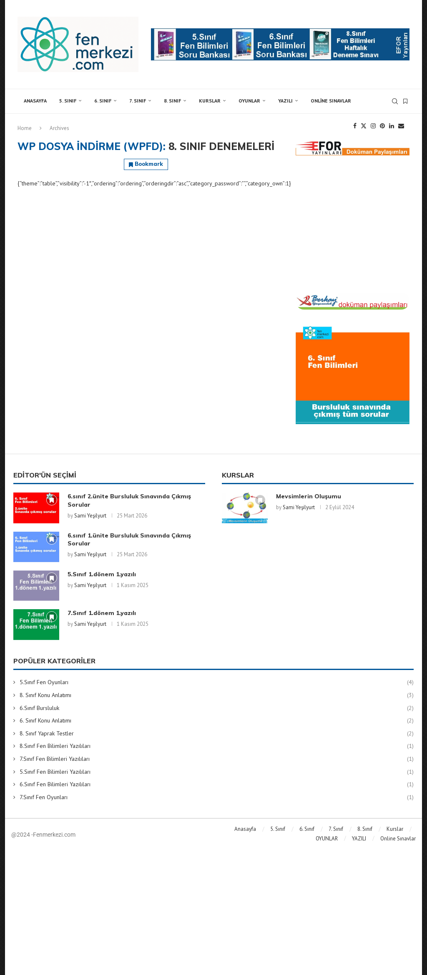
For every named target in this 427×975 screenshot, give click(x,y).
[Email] (401, 126)
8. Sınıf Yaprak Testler (217, 734)
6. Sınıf (102, 101)
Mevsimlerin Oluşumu (308, 496)
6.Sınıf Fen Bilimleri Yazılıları (217, 784)
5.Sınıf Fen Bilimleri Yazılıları (217, 772)
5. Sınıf (67, 101)
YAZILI (285, 101)
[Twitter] (364, 126)
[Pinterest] (382, 126)
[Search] (395, 101)
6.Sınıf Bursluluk (217, 708)
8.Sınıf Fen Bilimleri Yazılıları (217, 746)
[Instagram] (373, 126)
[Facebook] (355, 126)
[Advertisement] (352, 224)
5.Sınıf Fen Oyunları (217, 682)
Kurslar (210, 101)
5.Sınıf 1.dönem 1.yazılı (102, 574)
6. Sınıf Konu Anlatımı (217, 721)
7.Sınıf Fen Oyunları (217, 797)
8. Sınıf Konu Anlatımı (217, 695)
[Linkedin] (391, 126)
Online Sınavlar (331, 101)
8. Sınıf (172, 101)
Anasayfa (35, 101)
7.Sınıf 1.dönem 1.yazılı (102, 613)
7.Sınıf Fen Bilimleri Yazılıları (217, 759)
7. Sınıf (137, 101)
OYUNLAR (249, 101)
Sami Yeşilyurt (90, 515)
